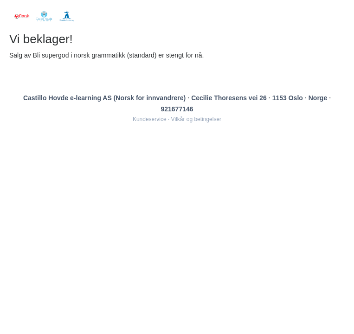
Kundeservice (150, 119)
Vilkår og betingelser (196, 119)
